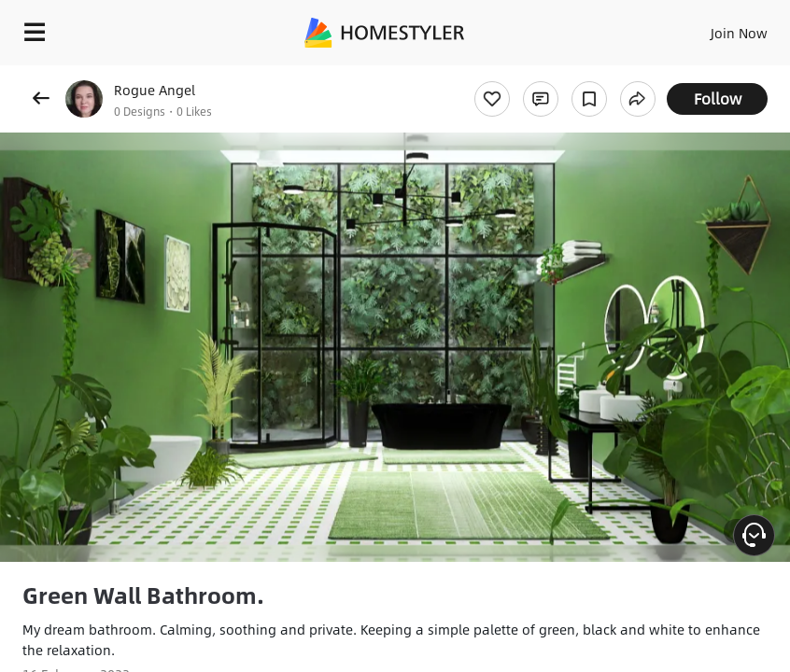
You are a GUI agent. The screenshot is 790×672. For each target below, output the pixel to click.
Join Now (739, 32)
